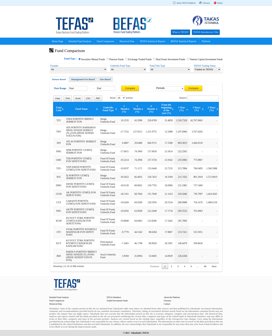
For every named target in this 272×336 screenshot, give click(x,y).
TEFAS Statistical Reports (152, 41)
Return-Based (59, 79)
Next (214, 266)
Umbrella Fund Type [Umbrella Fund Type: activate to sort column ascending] (108, 109)
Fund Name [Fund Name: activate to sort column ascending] (81, 109)
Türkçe (220, 3)
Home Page (57, 41)
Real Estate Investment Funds (170, 59)
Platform (206, 41)
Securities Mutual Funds (93, 59)
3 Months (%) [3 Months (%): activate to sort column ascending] (137, 109)
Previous (154, 266)
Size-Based (105, 79)
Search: (199, 98)
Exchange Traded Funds (140, 59)
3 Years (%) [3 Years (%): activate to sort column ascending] (196, 109)
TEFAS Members (114, 297)
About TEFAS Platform (186, 3)
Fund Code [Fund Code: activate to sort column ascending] (59, 109)
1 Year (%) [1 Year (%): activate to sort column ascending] (181, 109)
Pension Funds (116, 59)
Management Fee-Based (83, 79)
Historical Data (127, 41)
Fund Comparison (105, 41)
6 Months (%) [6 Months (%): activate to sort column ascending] (151, 109)
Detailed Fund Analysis (80, 41)
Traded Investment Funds (117, 300)
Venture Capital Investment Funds (206, 59)
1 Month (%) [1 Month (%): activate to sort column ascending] (124, 109)
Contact (167, 304)
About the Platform (172, 297)
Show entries (121, 98)
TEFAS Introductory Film (205, 32)
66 (205, 266)
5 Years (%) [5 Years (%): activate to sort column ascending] (211, 109)
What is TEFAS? (180, 32)
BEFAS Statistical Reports (183, 41)
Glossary (206, 3)
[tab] (59, 79)
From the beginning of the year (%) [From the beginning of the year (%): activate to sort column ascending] (166, 109)
